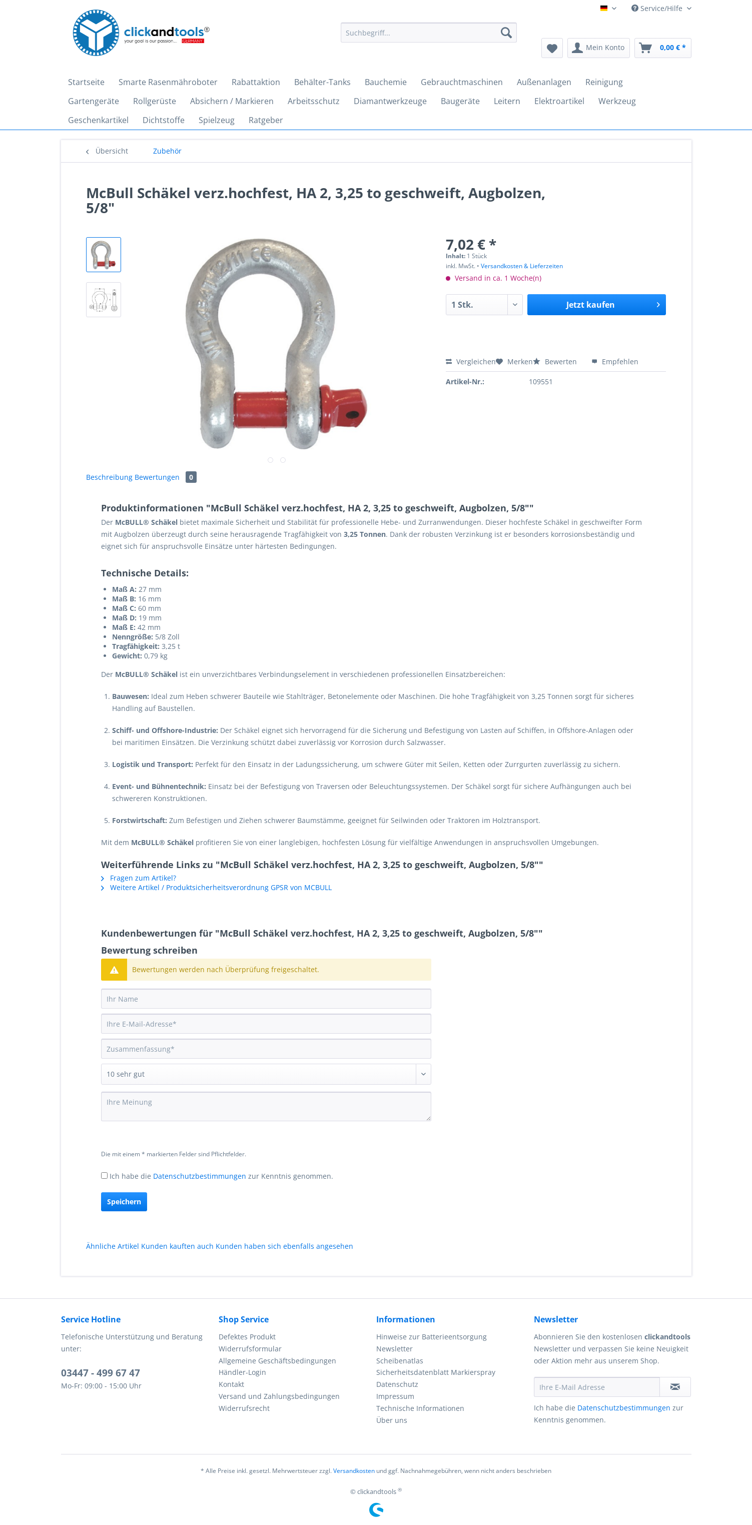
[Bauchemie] (386, 82)
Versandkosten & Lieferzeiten (522, 266)
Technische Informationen (420, 1408)
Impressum (395, 1396)
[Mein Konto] (598, 48)
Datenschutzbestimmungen (199, 1176)
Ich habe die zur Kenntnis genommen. (221, 1176)
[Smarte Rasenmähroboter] (168, 82)
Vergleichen (471, 361)
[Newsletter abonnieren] (675, 1387)
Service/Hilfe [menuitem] (657, 8)
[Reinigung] (604, 82)
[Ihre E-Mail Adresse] (597, 1387)
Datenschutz (397, 1384)
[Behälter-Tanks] (322, 82)
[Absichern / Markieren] (232, 101)
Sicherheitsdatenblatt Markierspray (435, 1372)
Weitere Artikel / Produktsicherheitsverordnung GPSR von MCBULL (216, 887)
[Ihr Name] (266, 999)
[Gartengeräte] (93, 101)
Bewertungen (166, 477)
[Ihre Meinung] (266, 1106)
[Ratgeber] (266, 120)
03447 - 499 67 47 (100, 1372)
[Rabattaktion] (256, 82)
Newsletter (394, 1348)
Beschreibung (109, 477)
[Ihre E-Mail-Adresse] (266, 1024)
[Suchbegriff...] (429, 33)
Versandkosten (354, 1470)
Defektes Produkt (247, 1336)
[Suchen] (506, 33)
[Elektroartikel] (559, 101)
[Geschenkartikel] (98, 120)
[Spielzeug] (217, 120)
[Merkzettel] (552, 48)
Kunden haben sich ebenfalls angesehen (284, 1246)
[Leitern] (507, 101)
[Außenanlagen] (544, 82)
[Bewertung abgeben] (266, 1074)
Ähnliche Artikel (112, 1246)
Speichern (124, 1201)
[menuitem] (429, 37)
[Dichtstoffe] (164, 120)
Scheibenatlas (399, 1360)
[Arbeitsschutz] (314, 101)
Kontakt (231, 1384)
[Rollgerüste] (154, 101)
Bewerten (556, 361)
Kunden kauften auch (177, 1246)
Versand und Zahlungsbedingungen (279, 1396)
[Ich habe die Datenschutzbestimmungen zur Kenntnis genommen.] (104, 1175)
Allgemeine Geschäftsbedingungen (277, 1360)
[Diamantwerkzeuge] (390, 101)
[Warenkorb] (662, 48)
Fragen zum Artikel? (138, 878)
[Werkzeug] (617, 101)
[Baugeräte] (460, 101)
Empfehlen (614, 361)
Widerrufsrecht (244, 1408)
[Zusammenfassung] (266, 1049)
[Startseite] (86, 82)
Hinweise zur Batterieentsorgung (431, 1336)
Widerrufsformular (250, 1348)
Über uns (391, 1420)
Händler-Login (242, 1372)
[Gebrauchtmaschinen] (462, 82)
